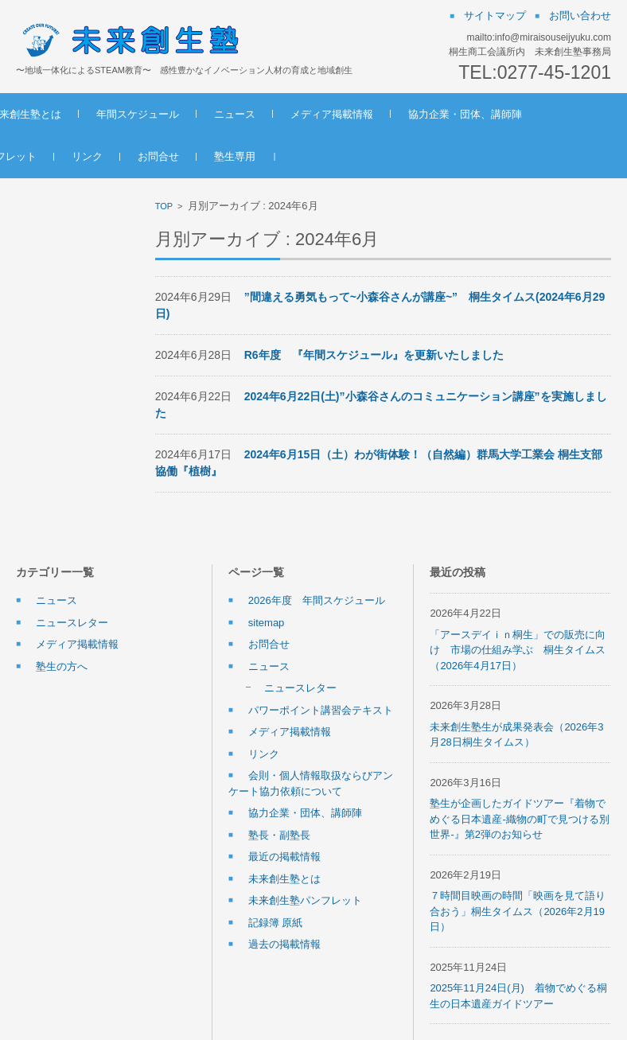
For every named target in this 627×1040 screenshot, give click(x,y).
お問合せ (417, 156)
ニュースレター (72, 623)
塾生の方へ (62, 666)
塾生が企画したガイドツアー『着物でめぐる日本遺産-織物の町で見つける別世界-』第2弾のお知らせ (519, 818)
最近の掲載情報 (284, 857)
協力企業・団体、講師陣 (90, 156)
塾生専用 (494, 156)
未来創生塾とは (135, 114)
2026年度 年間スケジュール (316, 600)
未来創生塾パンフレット (239, 156)
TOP (164, 206)
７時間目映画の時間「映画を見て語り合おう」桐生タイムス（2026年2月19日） (518, 911)
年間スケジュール (248, 114)
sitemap (266, 623)
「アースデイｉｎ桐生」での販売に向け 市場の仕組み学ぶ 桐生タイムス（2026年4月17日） (518, 650)
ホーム (48, 114)
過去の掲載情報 (284, 944)
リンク (346, 156)
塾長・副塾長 (279, 835)
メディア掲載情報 (442, 114)
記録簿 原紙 (275, 923)
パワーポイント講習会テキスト (320, 710)
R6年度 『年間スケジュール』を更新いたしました (374, 355)
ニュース (345, 114)
